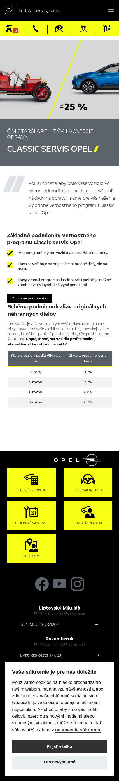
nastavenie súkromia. (78, 729)
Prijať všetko (59, 746)
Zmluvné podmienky (29, 298)
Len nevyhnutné (59, 762)
